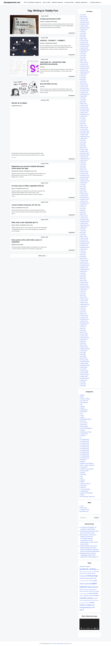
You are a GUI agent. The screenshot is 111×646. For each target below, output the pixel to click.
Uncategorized (84, 491)
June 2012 (83, 310)
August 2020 (83, 138)
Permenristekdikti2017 (86, 428)
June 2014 (83, 275)
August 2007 (83, 380)
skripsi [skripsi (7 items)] (91, 600)
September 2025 (84, 27)
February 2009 (84, 360)
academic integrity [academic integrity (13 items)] (84, 566)
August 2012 (83, 306)
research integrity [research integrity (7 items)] (82, 593)
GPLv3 (70, 643)
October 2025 (84, 26)
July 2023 (83, 75)
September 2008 (84, 365)
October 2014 (84, 267)
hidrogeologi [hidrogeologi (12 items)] (82, 576)
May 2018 (83, 188)
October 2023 (84, 70)
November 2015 (84, 243)
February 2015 (84, 260)
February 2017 (84, 216)
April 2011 (83, 330)
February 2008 (84, 371)
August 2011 (83, 324)
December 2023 (84, 66)
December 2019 (84, 153)
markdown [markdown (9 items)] (91, 580)
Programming (84, 434)
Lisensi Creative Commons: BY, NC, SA (26, 205)
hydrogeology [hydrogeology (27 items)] (92, 576)
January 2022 (84, 107)
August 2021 (83, 116)
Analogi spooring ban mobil (50, 19)
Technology (83, 485)
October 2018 (84, 179)
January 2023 (84, 86)
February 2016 (84, 238)
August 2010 (83, 339)
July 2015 (83, 251)
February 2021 (84, 127)
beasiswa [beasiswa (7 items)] (84, 571)
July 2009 (83, 352)
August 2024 (83, 51)
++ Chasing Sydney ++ (95, 2)
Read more (14, 157)
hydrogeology (84, 410)
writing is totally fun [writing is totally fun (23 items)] (86, 605)
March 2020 (83, 147)
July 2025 (83, 31)
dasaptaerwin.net (12, 2)
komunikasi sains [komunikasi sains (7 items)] (82, 580)
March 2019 (83, 169)
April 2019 (83, 168)
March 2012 (83, 313)
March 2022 (83, 103)
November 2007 (84, 374)
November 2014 (84, 265)
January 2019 (84, 173)
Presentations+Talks (17, 105)
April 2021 (83, 123)
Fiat (81, 404)
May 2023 (83, 79)
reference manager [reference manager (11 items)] (94, 591)
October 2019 (84, 157)
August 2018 (83, 182)
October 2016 (84, 223)
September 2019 (84, 158)
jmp (81, 413)
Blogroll (42, 21)
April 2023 (83, 81)
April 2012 (83, 312)
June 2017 (83, 208)
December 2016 (84, 219)
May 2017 (83, 210)
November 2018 (84, 177)
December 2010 (84, 337)
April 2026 (83, 15)
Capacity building (85, 398)
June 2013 (83, 293)
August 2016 (83, 227)
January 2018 (84, 195)
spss (81, 476)
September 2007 (84, 378)
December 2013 (84, 286)
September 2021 (84, 114)
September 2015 (84, 247)
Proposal (82, 435)
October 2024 (84, 48)
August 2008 (83, 367)
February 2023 (84, 85)
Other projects (84, 426)
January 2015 (84, 262)
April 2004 (83, 385)
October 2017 (84, 201)
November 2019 (84, 155)
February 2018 (84, 193)
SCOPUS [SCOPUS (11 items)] (95, 598)
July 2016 (83, 229)
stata (81, 478)
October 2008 (84, 363)
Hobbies (82, 408)
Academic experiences (81, 2)
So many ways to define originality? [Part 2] (28, 186)
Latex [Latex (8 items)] (87, 580)
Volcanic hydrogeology (86, 493)
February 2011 (84, 334)
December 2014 (84, 264)
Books (13, 188)
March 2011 (83, 332)
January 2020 (84, 151)
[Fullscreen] (97, 628)
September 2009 (84, 348)
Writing (17, 225)
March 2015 (83, 258)
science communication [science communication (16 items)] (91, 595)
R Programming (84, 439)
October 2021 (84, 112)
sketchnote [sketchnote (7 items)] (81, 600)
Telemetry (83, 487)
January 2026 (84, 20)
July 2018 (83, 184)
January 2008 (84, 372)
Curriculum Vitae (68, 2)
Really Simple (59, 643)
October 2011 (84, 321)
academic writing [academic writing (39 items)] (87, 569)
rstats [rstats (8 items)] (87, 593)
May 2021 (83, 122)
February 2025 (84, 40)
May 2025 (83, 35)
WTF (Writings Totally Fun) (30, 171)
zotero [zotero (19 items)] (81, 610)
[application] (89, 624)
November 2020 (84, 133)
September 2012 (84, 304)
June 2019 (83, 164)
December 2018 (84, 175)
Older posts (41, 256)
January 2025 (84, 42)
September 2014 (84, 269)
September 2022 (84, 94)
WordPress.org (84, 511)
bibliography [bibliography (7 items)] (89, 571)
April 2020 (83, 146)
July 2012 (83, 308)
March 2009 (83, 358)
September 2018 (84, 181)
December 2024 (84, 44)
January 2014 (84, 284)
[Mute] (95, 628)
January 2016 (84, 240)
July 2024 (83, 53)
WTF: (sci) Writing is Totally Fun (32, 2)
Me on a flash (46, 2)
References (83, 459)
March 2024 (83, 61)
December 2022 (84, 88)
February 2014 (84, 282)
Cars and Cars (84, 400)
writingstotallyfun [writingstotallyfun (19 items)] (85, 607)
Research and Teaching (51, 21)
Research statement (57, 2)
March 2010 (83, 345)
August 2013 (83, 289)
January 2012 (84, 317)
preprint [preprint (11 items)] (94, 589)
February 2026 (84, 18)
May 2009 (83, 354)
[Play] (81, 628)
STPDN (82, 482)
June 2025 (83, 33)
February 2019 (84, 171)
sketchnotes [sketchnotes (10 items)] (87, 600)
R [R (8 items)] (96, 589)
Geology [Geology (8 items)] (81, 573)
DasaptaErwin (72, 33)
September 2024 (84, 50)
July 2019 (83, 162)
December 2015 (84, 241)
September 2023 (84, 72)
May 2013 (83, 295)
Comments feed (84, 509)
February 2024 (84, 62)
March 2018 (83, 192)
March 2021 (83, 125)
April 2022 (83, 101)
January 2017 (84, 217)
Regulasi (82, 461)
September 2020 (84, 136)
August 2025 (83, 29)
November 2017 (84, 199)
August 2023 (83, 74)
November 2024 (84, 46)
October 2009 (84, 347)
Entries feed (83, 507)
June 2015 (83, 253)
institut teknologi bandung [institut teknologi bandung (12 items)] (86, 578)
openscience (83, 424)
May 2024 (83, 57)
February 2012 (84, 315)
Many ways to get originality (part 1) (25, 222)
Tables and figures (85, 483)
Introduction (83, 411)
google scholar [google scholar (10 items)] (91, 573)
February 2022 (84, 105)
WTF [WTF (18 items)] (93, 607)
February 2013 (84, 299)
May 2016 (83, 232)
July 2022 (83, 98)
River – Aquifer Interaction (87, 465)
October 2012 (84, 302)
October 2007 (84, 376)
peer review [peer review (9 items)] (88, 589)
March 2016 (83, 236)
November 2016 (84, 221)
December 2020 (84, 131)
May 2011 (83, 328)
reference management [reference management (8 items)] (84, 591)
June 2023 (83, 77)
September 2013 (84, 288)
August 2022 (83, 96)
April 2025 (83, 37)
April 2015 (83, 256)
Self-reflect (83, 474)
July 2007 (83, 382)
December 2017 (84, 197)
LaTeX (82, 415)
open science (83, 422)
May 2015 (83, 254)
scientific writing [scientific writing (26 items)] (85, 598)
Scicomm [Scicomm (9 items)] (81, 595)
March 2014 (83, 280)
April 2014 (83, 278)
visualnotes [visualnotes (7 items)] (87, 602)
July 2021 (83, 118)
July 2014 (83, 273)
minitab (82, 417)
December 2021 (84, 109)
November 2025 (84, 24)
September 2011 (84, 323)
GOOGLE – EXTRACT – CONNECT (52, 40)
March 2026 (83, 16)
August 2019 (83, 160)
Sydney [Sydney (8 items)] (94, 600)
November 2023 (84, 68)
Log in (82, 506)
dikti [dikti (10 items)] (98, 571)
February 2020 (84, 149)
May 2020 (83, 144)
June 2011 (83, 326)
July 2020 (83, 140)
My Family (83, 421)
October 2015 (84, 245)
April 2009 (83, 356)
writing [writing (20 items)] (91, 602)
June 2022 (83, 99)
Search (97, 517)
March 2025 (83, 39)
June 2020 (83, 142)
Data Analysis (84, 402)
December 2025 (84, 22)
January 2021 (84, 129)
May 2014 (83, 276)
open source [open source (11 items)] (82, 589)
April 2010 (83, 343)
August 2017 (83, 205)
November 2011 (84, 319)
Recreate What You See (48, 84)
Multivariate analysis (85, 419)
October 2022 (84, 92)
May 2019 (83, 166)
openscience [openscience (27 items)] (92, 587)
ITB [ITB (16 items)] (95, 578)
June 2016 (83, 230)
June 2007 (83, 383)
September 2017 (84, 203)
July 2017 (83, 206)
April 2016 (83, 234)
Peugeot (82, 430)
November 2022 (84, 90)
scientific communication (87, 469)
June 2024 (83, 55)
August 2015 (83, 249)
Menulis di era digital (19, 103)
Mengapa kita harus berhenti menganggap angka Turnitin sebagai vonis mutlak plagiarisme (89, 555)
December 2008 (84, 361)
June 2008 (83, 369)
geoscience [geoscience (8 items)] (85, 573)
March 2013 (83, 297)
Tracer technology (85, 489)
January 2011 (84, 336)
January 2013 (84, 300)
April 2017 (83, 212)
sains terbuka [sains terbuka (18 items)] (93, 593)
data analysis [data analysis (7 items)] (94, 571)
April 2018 (83, 190)
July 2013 (83, 291)
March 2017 (83, 214)
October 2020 (84, 134)
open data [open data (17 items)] (88, 584)
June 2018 (83, 186)
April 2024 (83, 59)
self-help (82, 472)
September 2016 (84, 225)
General (82, 406)
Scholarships (83, 467)
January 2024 (84, 64)
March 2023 (83, 83)
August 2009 (83, 350)
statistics (82, 480)
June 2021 (83, 120)
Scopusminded (84, 470)
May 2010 (83, 341)
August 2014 (83, 271)
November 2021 (84, 110)
